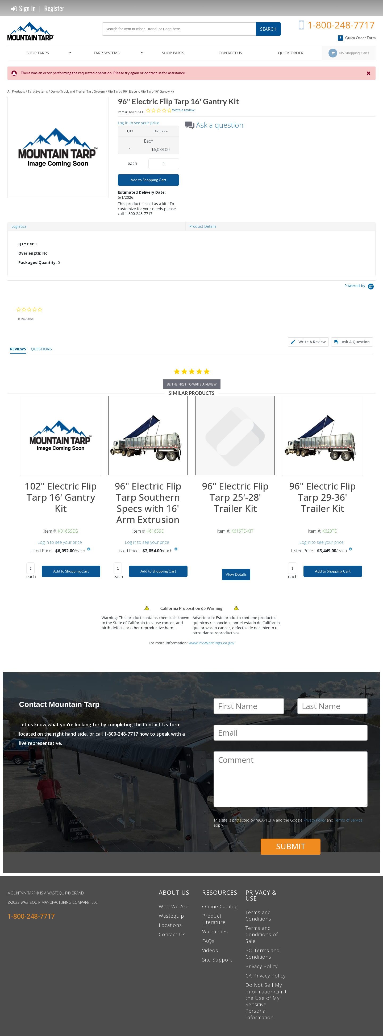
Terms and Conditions (258, 915)
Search (268, 29)
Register (54, 8)
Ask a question (219, 125)
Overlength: (29, 253)
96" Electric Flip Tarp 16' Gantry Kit (148, 91)
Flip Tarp (114, 91)
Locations (170, 925)
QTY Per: (26, 243)
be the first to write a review (192, 384)
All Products (16, 91)
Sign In (23, 8)
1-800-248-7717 (341, 25)
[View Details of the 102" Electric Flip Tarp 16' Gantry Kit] (60, 435)
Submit (290, 846)
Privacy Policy (314, 820)
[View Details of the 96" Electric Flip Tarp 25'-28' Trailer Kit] (235, 435)
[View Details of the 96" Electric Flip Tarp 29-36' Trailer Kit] (322, 435)
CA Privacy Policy (265, 975)
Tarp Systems (38, 91)
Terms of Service (348, 820)
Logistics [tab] (19, 226)
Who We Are (174, 906)
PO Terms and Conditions (262, 953)
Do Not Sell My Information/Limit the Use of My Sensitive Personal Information (266, 1001)
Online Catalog (220, 906)
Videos (210, 950)
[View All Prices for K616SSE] (175, 549)
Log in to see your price (138, 122)
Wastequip (171, 916)
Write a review (183, 110)
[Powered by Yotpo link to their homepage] (360, 287)
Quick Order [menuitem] (290, 53)
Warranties (215, 931)
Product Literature (214, 919)
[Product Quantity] (163, 163)
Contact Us (172, 934)
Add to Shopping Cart (148, 180)
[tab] (191, 253)
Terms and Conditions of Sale (261, 934)
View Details (236, 574)
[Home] (32, 31)
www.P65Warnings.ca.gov (211, 642)
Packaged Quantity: (37, 262)
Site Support (217, 959)
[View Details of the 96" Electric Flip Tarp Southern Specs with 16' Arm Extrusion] (148, 435)
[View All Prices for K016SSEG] (88, 549)
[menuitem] (40, 53)
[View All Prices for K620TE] (350, 549)
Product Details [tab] (203, 226)
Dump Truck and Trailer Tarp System (78, 91)
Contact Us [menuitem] (230, 53)
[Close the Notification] (369, 73)
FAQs (208, 941)
